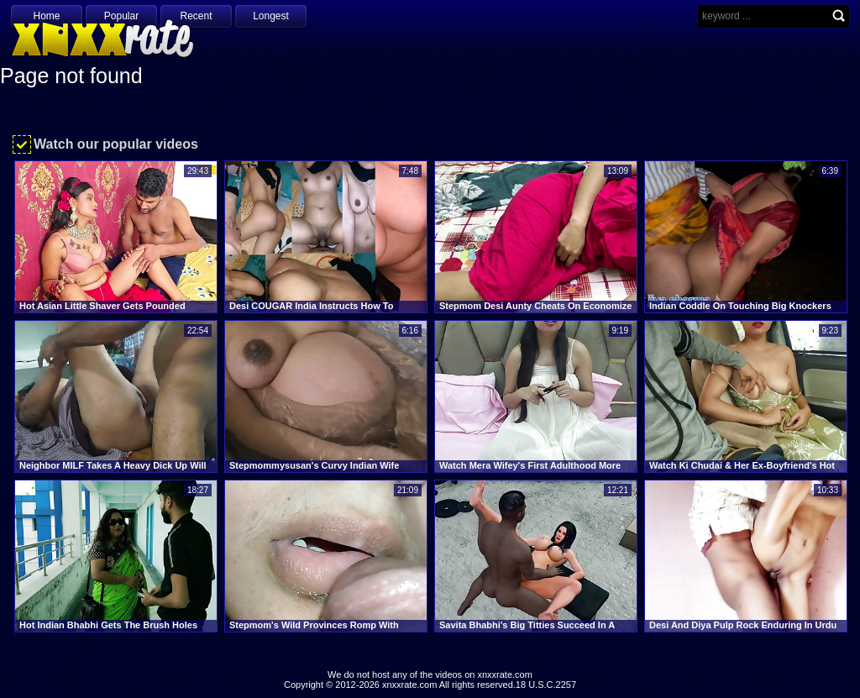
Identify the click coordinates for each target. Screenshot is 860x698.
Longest (271, 16)
